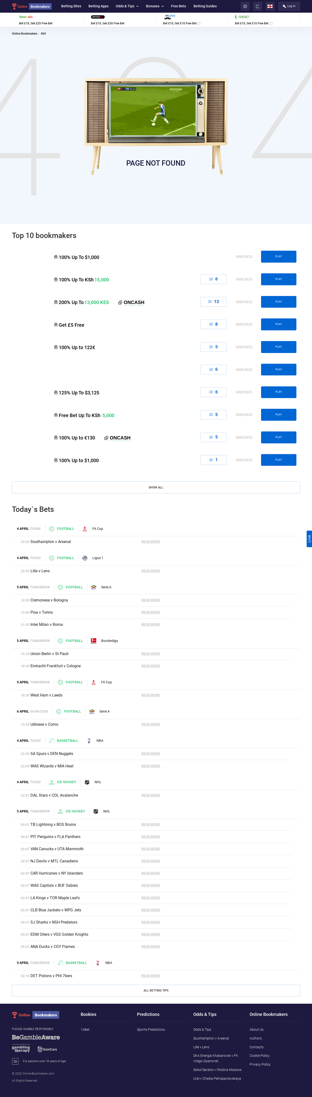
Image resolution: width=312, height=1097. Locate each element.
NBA (94, 741)
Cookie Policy (260, 1056)
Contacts (256, 1047)
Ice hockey (62, 782)
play (278, 256)
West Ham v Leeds (46, 695)
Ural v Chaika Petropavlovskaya (217, 1078)
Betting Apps (98, 6)
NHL (92, 782)
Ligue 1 (92, 558)
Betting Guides (205, 6)
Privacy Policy (260, 1064)
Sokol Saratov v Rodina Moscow (217, 1070)
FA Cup (92, 529)
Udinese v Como (44, 724)
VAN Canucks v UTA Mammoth (57, 849)
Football (61, 529)
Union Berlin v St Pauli (49, 653)
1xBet (85, 1029)
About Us (256, 1029)
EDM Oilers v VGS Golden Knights (59, 934)
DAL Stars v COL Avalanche (54, 795)
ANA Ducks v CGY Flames (52, 946)
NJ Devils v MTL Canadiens (54, 861)
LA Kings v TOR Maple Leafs (55, 898)
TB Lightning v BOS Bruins (53, 824)
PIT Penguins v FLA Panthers (55, 836)
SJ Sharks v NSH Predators (53, 922)
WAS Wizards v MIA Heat (51, 766)
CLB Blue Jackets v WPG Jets (55, 910)
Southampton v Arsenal (50, 541)
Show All (156, 487)
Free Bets (178, 6)
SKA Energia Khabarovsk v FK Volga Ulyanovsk (215, 1058)
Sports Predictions (151, 1029)
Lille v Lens (40, 571)
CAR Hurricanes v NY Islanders (56, 873)
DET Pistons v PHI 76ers (51, 975)
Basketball (63, 741)
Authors (256, 1038)
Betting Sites (71, 6)
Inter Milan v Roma (46, 624)
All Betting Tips (156, 990)
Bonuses (155, 6)
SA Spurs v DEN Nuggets (51, 753)
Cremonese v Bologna (49, 600)
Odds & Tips (127, 6)
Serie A (101, 587)
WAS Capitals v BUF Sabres (54, 885)
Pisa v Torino (41, 612)
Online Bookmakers (24, 33)
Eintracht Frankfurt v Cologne (55, 666)
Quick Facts (244, 256)
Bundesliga (104, 641)
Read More (150, 542)
